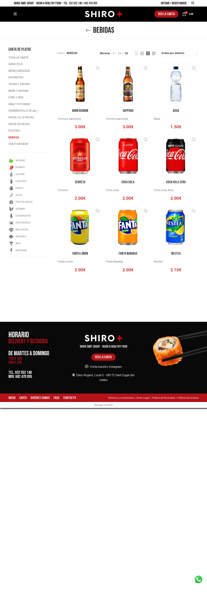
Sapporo (128, 111)
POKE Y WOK (15, 97)
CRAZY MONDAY (18, 143)
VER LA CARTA (166, 14)
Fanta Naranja (128, 254)
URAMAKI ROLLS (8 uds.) (23, 110)
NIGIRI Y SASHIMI (18, 90)
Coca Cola (127, 183)
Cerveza (79, 183)
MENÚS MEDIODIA (19, 70)
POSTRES (14, 130)
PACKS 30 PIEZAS (19, 124)
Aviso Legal (142, 397)
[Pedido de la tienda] (180, 53)
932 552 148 (75, 3)
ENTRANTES (15, 77)
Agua (176, 111)
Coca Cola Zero (176, 183)
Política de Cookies (188, 397)
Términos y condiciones (121, 397)
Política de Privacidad (163, 397)
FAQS (57, 398)
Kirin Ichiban (80, 111)
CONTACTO (69, 398)
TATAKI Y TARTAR (19, 84)
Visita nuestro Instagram (103, 367)
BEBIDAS (13, 137)
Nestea (176, 254)
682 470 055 (90, 3)
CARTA (23, 398)
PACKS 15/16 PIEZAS (21, 117)
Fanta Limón (80, 254)
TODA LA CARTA (18, 57)
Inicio (60, 53)
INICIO (12, 398)
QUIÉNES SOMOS (40, 398)
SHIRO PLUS (15, 64)
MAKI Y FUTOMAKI (19, 104)
